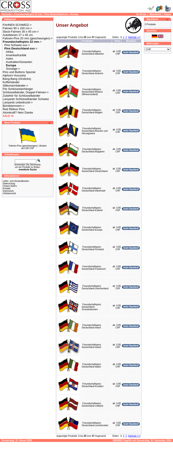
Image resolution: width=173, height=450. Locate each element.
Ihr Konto (141, 14)
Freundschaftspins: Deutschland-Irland (91, 326)
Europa (74, 14)
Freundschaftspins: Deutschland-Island (91, 345)
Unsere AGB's (10, 186)
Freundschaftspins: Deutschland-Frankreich (94, 267)
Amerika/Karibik (16, 55)
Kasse (167, 14)
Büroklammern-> (13, 105)
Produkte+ (87, 41)
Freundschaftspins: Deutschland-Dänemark (93, 189)
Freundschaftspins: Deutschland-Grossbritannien (91, 307)
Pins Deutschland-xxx (56, 14)
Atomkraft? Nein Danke (18, 112)
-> (22, 41)
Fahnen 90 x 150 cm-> (17, 28)
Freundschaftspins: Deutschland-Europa (92, 228)
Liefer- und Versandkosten (16, 181)
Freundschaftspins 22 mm (28, 14)
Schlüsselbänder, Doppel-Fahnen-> (26, 92)
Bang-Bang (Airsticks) (17, 78)
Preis (117, 41)
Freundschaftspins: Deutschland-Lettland (92, 404)
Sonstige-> (13, 68)
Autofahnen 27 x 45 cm (18, 35)
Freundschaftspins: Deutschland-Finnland (93, 248)
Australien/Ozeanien (19, 62)
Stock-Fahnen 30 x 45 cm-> (21, 31)
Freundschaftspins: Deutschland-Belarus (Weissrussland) (92, 92)
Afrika (9, 51)
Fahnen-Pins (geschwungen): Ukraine (28, 146)
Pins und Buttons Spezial (19, 72)
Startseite (7, 14)
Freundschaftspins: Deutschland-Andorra (92, 72)
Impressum (8, 191)
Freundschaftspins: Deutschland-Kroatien (92, 385)
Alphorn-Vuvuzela (14, 75)
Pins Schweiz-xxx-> (17, 45)
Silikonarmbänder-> (15, 85)
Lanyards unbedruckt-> (18, 102)
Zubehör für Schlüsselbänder (21, 95)
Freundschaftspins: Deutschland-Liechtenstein (95, 424)
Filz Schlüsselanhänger (18, 89)
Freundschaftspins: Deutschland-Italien (91, 365)
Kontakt (6, 188)
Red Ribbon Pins (14, 109)
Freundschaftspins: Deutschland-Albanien (93, 52)
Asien (9, 58)
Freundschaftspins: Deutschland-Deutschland (95, 169)
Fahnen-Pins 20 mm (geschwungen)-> (27, 38)
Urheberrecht (9, 193)
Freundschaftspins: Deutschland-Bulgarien (93, 150)
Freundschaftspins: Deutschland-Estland (92, 209)
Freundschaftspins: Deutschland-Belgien (92, 111)
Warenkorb (155, 14)
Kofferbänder (11, 82)
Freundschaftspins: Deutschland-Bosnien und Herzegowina (95, 131)
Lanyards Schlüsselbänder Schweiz (26, 99)
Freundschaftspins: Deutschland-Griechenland (95, 287)
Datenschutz (9, 183)
